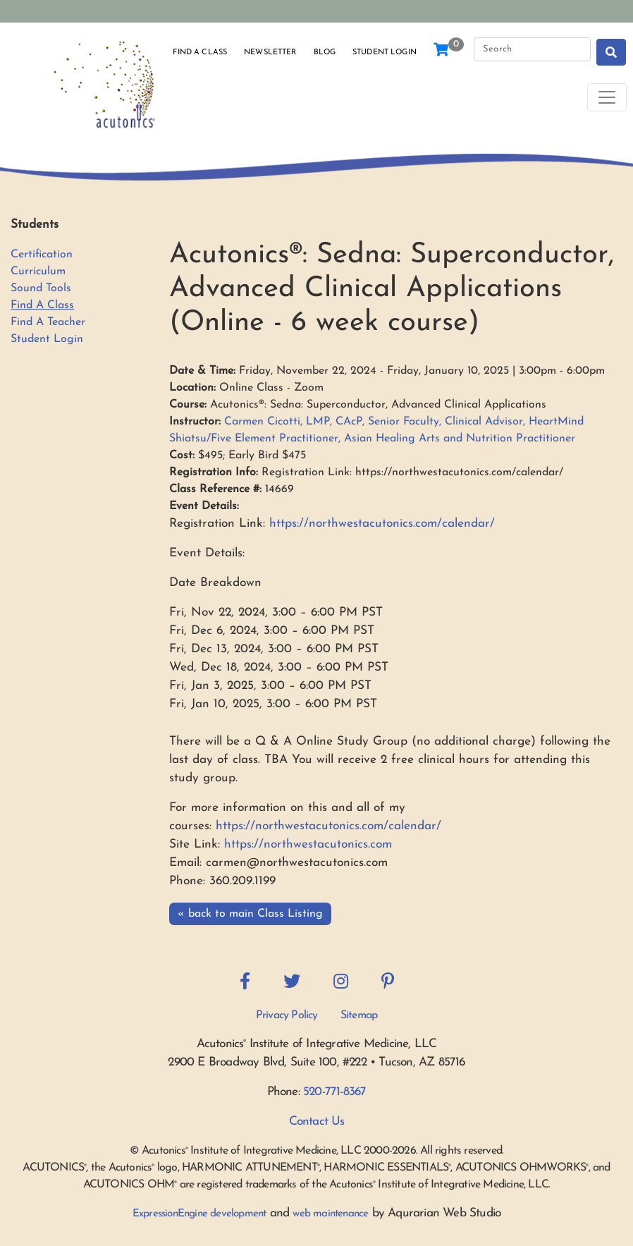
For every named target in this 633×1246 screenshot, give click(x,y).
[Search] (532, 49)
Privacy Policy (287, 1015)
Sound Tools (41, 288)
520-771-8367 (334, 1092)
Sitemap (358, 1015)
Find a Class (200, 52)
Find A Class (42, 305)
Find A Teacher (48, 322)
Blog (325, 52)
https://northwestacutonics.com (308, 844)
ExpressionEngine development (199, 1214)
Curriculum (38, 271)
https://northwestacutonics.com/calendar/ (380, 524)
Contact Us (317, 1122)
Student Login (384, 52)
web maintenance (330, 1214)
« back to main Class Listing (250, 914)
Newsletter (270, 52)
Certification (42, 254)
